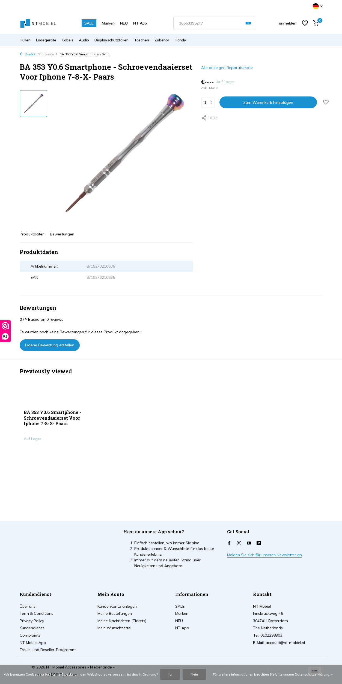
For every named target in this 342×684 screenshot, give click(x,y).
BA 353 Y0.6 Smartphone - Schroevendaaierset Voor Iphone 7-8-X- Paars (52, 418)
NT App (140, 23)
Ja (170, 674)
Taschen (141, 40)
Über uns (27, 606)
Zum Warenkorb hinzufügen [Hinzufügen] (268, 102)
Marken (108, 23)
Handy (180, 40)
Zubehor (161, 40)
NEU (124, 23)
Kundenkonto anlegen (117, 606)
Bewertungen (62, 234)
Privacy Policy (32, 620)
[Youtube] (249, 543)
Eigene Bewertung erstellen (49, 345)
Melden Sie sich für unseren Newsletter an (264, 554)
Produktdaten (32, 234)
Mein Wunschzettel (114, 627)
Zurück (27, 54)
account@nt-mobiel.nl (285, 642)
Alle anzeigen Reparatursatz (227, 67)
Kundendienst (32, 627)
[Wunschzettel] (305, 23)
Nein (194, 674)
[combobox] (214, 23)
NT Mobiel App (33, 642)
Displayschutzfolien (111, 40)
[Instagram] (239, 543)
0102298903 (271, 635)
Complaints (30, 635)
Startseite (48, 54)
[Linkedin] (259, 543)
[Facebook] (229, 543)
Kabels (67, 40)
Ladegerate (46, 40)
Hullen (25, 40)
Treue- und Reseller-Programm (48, 649)
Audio (84, 40)
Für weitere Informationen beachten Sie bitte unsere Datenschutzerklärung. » (273, 674)
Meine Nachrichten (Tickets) (121, 620)
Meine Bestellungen (114, 613)
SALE (89, 23)
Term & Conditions (36, 613)
